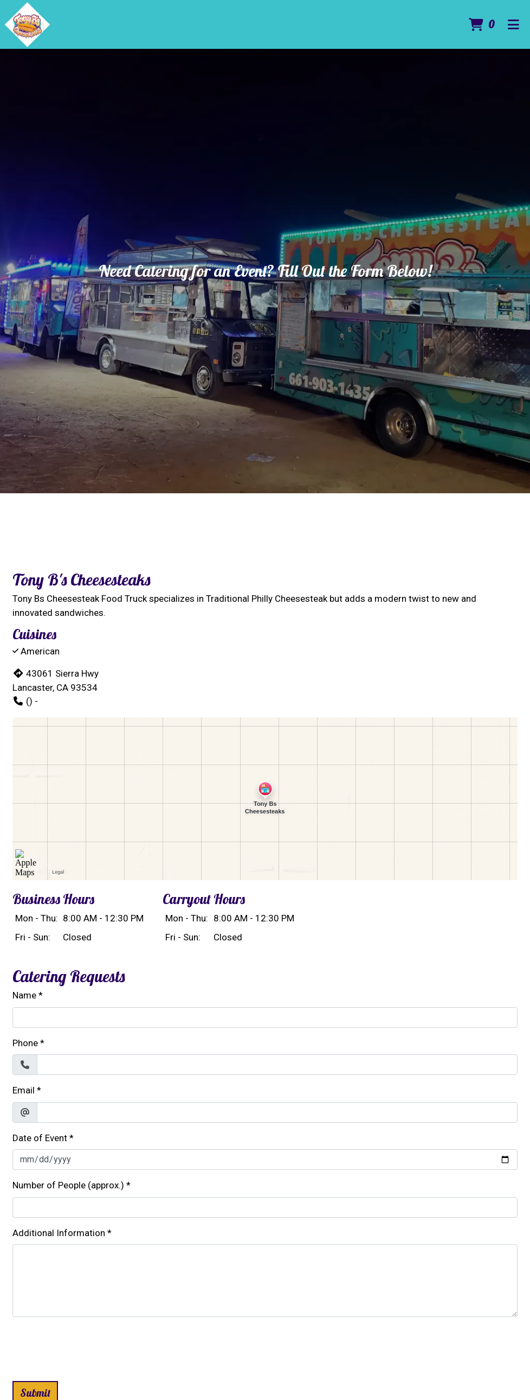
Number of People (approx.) (68, 1185)
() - (25, 701)
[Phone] (277, 1064)
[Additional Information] (265, 1280)
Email (23, 1090)
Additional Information (58, 1232)
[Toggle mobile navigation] (513, 25)
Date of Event (39, 1137)
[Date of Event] (265, 1159)
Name (24, 995)
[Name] (265, 1017)
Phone (25, 1043)
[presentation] (94, 1347)
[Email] (277, 1112)
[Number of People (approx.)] (265, 1207)
